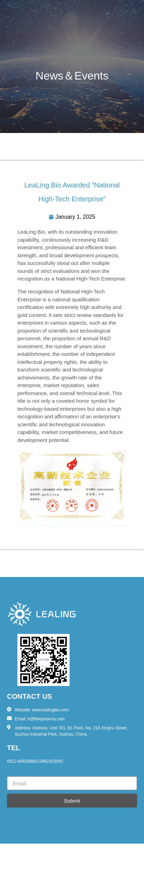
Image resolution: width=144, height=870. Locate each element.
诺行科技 (87, 827)
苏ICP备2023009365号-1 (102, 829)
